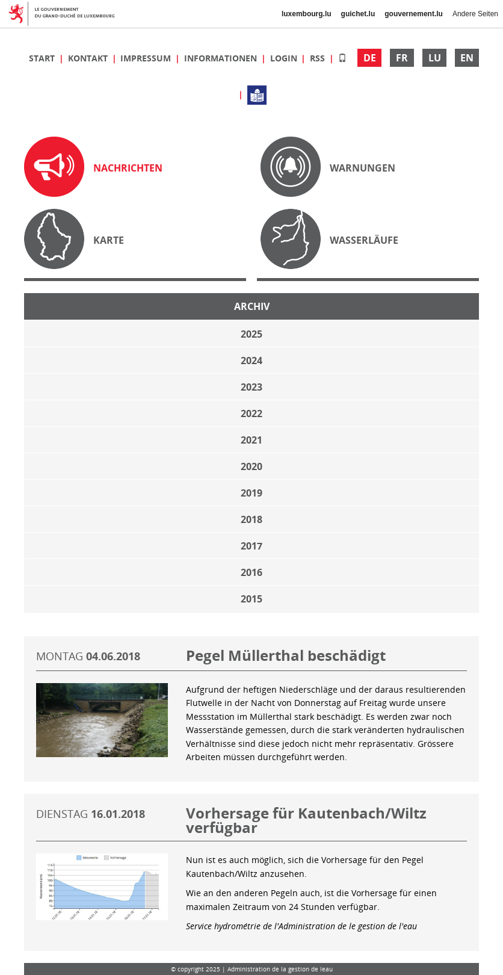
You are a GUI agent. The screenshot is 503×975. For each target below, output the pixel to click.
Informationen (221, 58)
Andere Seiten (475, 14)
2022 (251, 413)
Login (285, 58)
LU (434, 57)
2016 (251, 572)
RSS (318, 58)
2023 (251, 387)
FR (402, 57)
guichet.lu (358, 14)
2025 (251, 334)
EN (467, 57)
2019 (251, 493)
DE (369, 57)
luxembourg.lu (307, 14)
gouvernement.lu (413, 14)
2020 (251, 466)
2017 (251, 545)
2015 (251, 598)
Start (43, 58)
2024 (251, 360)
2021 (251, 440)
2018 (251, 519)
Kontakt (89, 58)
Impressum (146, 58)
